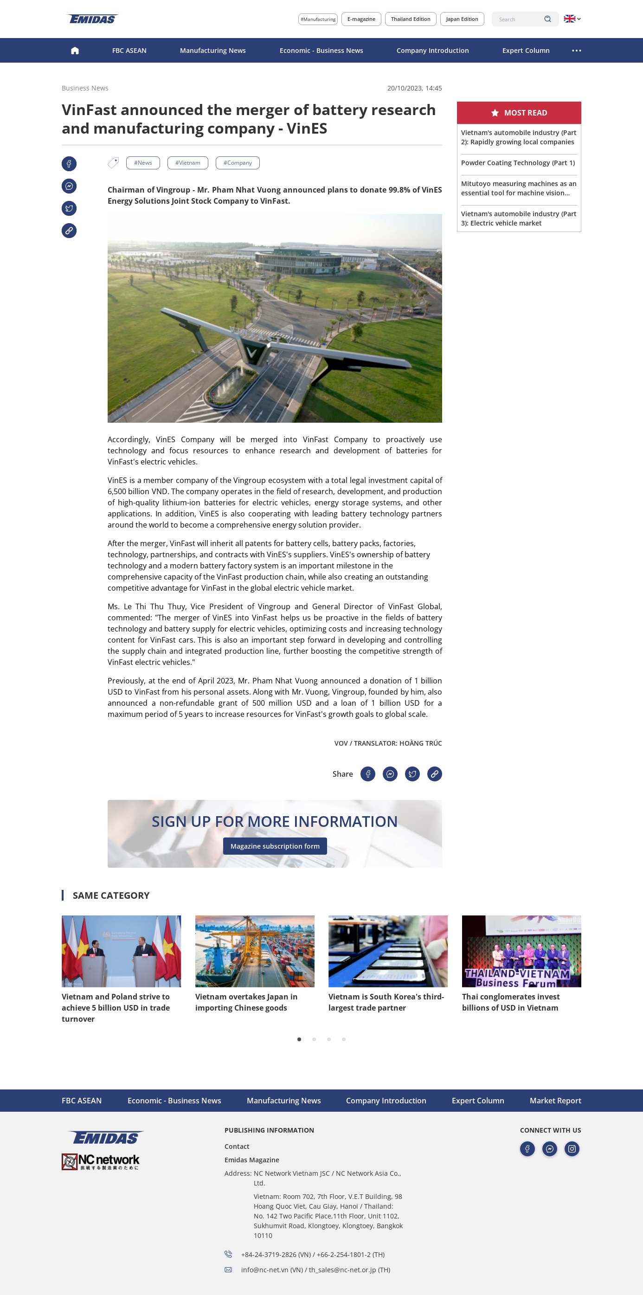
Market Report (555, 1100)
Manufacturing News (213, 50)
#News (143, 163)
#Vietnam (187, 163)
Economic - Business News (321, 50)
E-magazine (361, 18)
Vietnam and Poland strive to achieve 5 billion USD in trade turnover (116, 1008)
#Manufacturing (318, 19)
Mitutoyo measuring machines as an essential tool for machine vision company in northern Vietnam (519, 188)
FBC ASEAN (129, 50)
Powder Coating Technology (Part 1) (518, 162)
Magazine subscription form (275, 846)
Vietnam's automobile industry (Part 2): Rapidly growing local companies (519, 137)
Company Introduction (433, 50)
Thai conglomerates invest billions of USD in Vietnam (511, 1002)
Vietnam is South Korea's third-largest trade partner (386, 1002)
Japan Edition (462, 18)
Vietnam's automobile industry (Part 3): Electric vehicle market (519, 218)
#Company (238, 163)
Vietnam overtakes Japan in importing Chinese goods (246, 1002)
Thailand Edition (411, 18)
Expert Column (526, 50)
